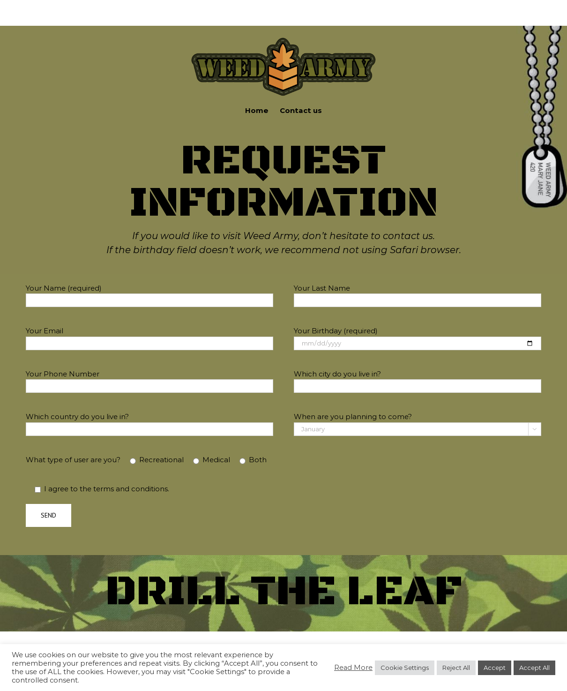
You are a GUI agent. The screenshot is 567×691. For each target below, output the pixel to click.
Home (257, 110)
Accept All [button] (534, 667)
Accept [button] (495, 667)
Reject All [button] (456, 667)
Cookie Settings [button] (404, 667)
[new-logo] (283, 38)
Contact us (301, 110)
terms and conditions (130, 488)
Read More (353, 667)
